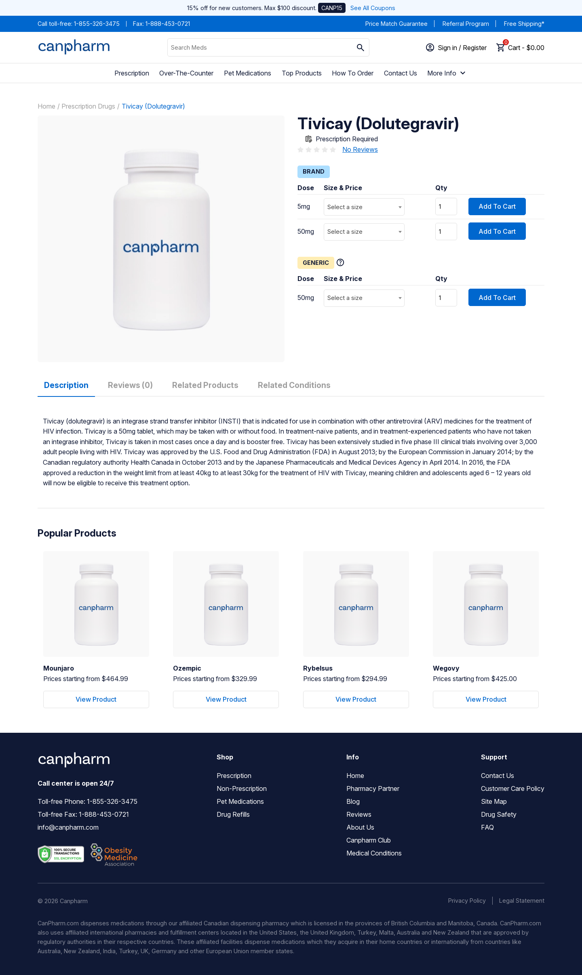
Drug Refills (233, 814)
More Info (447, 73)
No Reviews (360, 149)
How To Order (352, 73)
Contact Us (400, 73)
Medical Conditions (374, 853)
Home (46, 106)
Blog (353, 801)
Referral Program (466, 23)
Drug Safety (499, 814)
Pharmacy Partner (372, 788)
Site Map (494, 801)
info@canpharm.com (68, 827)
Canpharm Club (368, 840)
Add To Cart (497, 206)
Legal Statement (521, 900)
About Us (360, 827)
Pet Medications (247, 73)
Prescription (131, 73)
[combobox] (364, 207)
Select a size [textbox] (345, 206)
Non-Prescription (242, 788)
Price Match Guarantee (396, 23)
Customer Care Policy (512, 788)
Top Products (302, 73)
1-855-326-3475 (97, 23)
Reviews (358, 814)
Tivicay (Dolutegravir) (153, 106)
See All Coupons (372, 7)
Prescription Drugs (88, 106)
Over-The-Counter (186, 73)
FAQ (487, 827)
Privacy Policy (467, 900)
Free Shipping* (524, 23)
